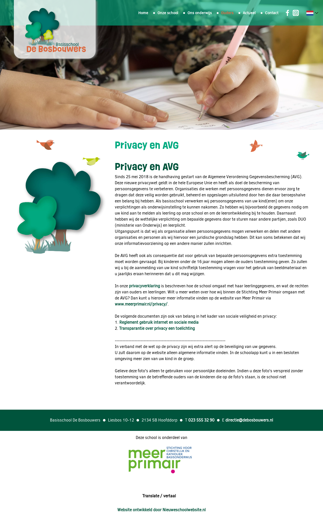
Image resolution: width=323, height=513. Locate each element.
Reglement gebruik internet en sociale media (159, 322)
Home (143, 12)
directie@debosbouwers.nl (249, 420)
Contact (271, 12)
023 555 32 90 (201, 420)
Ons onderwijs (199, 12)
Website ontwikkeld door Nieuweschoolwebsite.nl (161, 509)
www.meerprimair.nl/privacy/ (141, 304)
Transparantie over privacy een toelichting (157, 328)
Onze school (167, 12)
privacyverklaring (144, 286)
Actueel (249, 12)
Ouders (227, 12)
